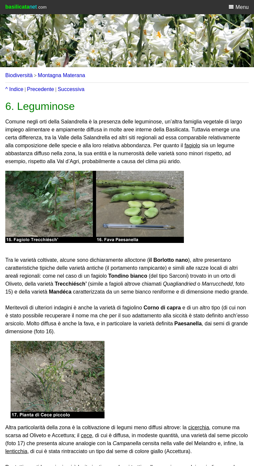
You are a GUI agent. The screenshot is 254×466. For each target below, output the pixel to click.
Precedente (40, 89)
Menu (239, 7)
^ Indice (14, 89)
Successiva (71, 89)
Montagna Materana (61, 75)
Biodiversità (19, 75)
